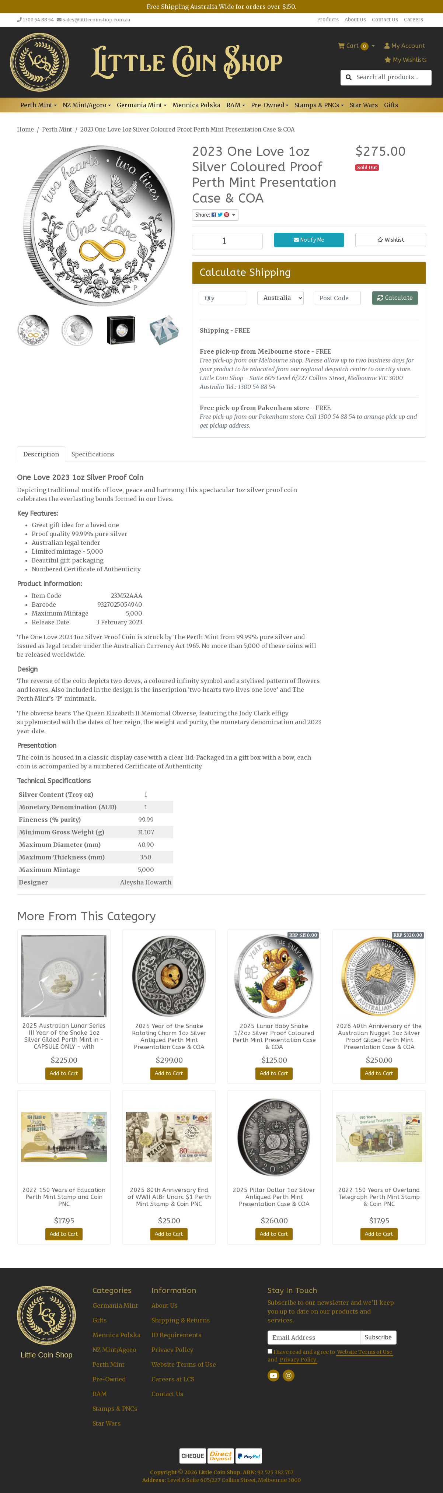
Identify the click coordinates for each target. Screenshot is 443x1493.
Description (41, 454)
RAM (100, 1394)
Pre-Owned (109, 1379)
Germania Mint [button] (139, 105)
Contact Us (385, 20)
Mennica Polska (196, 105)
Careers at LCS (172, 1379)
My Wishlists (405, 59)
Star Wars (364, 105)
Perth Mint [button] (36, 105)
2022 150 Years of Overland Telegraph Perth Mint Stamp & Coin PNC (379, 1197)
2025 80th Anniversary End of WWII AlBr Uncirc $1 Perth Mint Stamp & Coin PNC (169, 1197)
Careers (413, 20)
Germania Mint (115, 1305)
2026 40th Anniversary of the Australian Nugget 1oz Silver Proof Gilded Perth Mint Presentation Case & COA (379, 1037)
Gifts (391, 105)
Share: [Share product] (213, 215)
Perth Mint (109, 1364)
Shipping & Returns (180, 1320)
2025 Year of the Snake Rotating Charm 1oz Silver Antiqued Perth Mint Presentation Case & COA (169, 1037)
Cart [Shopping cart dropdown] (354, 46)
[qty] (223, 298)
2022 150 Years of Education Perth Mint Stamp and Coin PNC (63, 1197)
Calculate (395, 297)
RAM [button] (233, 105)
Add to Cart (64, 1073)
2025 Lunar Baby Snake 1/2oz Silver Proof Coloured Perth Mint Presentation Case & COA (274, 1037)
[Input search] (393, 77)
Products (328, 20)
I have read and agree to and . (330, 1356)
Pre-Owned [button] (267, 105)
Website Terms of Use (183, 1364)
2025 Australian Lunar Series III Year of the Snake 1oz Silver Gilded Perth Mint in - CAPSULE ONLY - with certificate (63, 1039)
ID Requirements (176, 1335)
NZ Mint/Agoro (114, 1349)
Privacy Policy (172, 1349)
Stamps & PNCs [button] (316, 105)
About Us (355, 20)
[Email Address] (314, 1338)
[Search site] (348, 78)
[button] (390, 240)
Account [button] (404, 45)
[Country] (280, 298)
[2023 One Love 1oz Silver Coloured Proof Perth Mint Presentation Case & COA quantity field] (227, 241)
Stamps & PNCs (115, 1408)
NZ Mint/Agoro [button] (85, 105)
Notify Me (309, 240)
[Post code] (338, 298)
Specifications (92, 454)
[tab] (41, 454)
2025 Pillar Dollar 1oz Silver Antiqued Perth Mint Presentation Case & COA (274, 1197)
